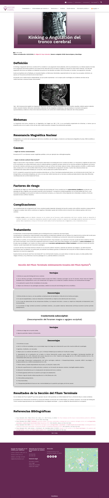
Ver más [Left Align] (54, 433)
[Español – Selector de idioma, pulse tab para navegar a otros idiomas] (95, 8)
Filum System (95, 2)
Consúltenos (54, 496)
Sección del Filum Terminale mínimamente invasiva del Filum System (54, 265)
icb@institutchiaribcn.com (17, 459)
